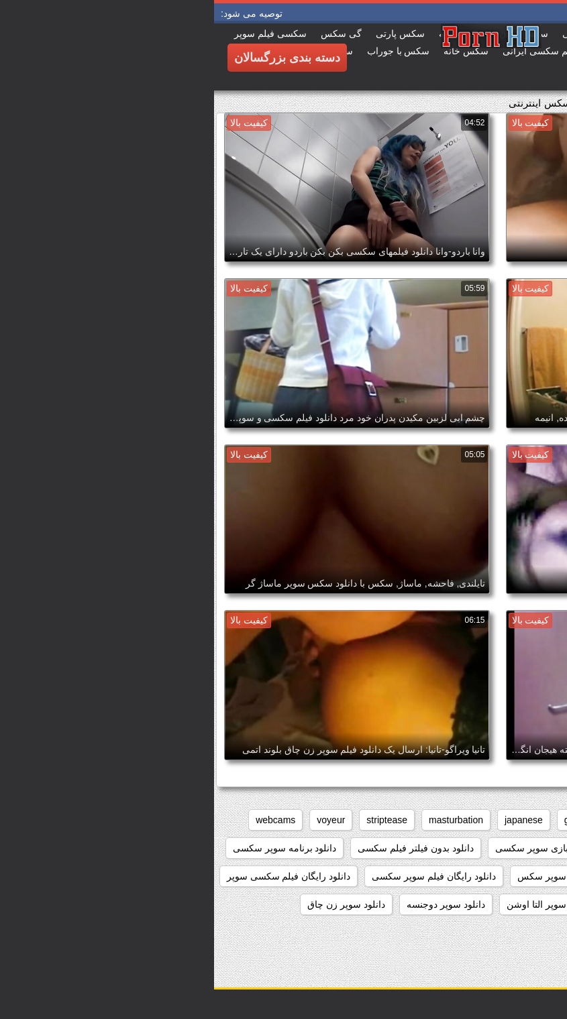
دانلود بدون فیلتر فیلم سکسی (202, 848)
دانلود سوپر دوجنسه (232, 904)
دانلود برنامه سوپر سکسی (71, 848)
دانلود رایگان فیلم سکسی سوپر (75, 876)
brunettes (427, 820)
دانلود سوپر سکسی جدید (412, 932)
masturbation (242, 820)
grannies (368, 820)
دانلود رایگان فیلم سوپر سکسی (220, 876)
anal (542, 820)
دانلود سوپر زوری (516, 932)
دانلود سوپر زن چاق (132, 904)
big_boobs (490, 820)
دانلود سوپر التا (427, 904)
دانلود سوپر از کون (514, 904)
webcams (61, 820)
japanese (310, 820)
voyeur (117, 820)
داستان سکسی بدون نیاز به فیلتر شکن (475, 848)
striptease (172, 820)
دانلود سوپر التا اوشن (334, 904)
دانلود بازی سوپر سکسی (329, 848)
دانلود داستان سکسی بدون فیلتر (488, 876)
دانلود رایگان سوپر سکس (353, 876)
